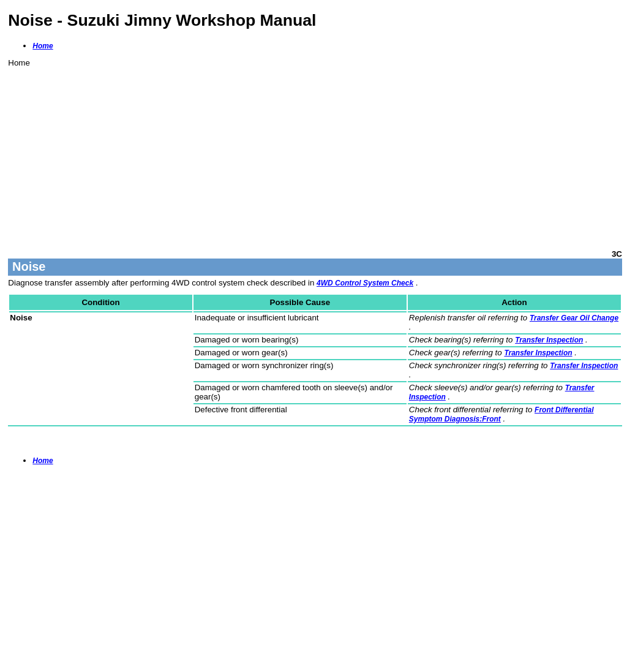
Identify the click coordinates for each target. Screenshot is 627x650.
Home (42, 46)
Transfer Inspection (549, 340)
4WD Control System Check (365, 283)
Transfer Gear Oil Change (574, 318)
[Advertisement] (315, 153)
